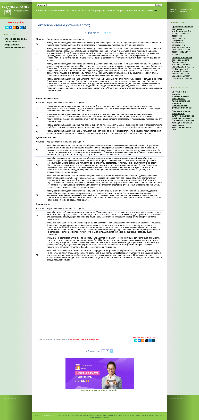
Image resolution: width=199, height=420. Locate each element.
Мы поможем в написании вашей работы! (84, 339)
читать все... (41, 13)
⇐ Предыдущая (92, 32)
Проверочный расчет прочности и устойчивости (182, 29)
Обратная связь (174, 10)
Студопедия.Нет (50, 415)
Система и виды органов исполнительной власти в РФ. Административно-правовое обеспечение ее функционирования (182, 100)
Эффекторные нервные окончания (14, 46)
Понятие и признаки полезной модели (182, 59)
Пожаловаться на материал (186, 10)
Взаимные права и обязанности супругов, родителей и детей (183, 114)
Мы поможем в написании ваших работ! (99, 390)
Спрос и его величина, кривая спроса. (15, 40)
